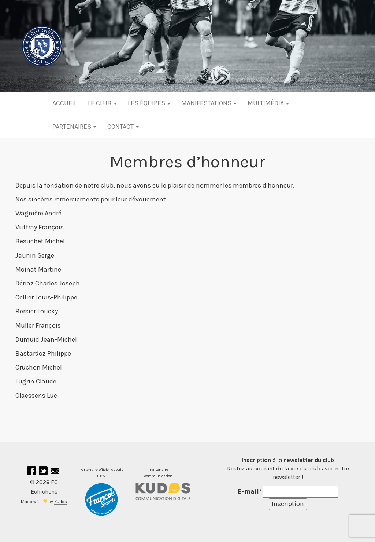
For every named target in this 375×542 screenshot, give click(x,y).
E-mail (249, 491)
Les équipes (149, 103)
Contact (123, 127)
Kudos (60, 501)
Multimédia (268, 103)
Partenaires (74, 127)
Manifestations (209, 103)
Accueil (64, 103)
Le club (102, 103)
